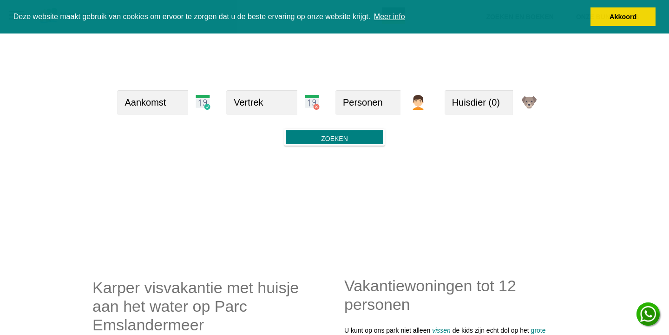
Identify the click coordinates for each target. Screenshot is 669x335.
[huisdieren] (479, 102)
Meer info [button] (389, 16)
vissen (441, 330)
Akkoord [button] (623, 16)
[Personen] (367, 102)
